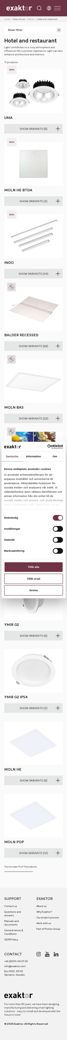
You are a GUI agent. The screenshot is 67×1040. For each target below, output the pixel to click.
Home (7, 19)
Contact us (10, 906)
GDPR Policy (11, 939)
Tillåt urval (33, 578)
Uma (8, 117)
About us (41, 906)
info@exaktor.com (15, 966)
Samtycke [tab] (12, 456)
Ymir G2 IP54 (16, 697)
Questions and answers (12, 913)
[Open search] (39, 8)
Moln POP (14, 842)
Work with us (43, 923)
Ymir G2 (11, 624)
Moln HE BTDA (18, 190)
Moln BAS (14, 407)
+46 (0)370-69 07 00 (16, 961)
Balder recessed (21, 335)
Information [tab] (33, 456)
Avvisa (33, 590)
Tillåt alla (33, 566)
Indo (9, 262)
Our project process (47, 917)
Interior (30, 19)
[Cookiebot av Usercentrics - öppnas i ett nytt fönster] (48, 446)
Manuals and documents (11, 922)
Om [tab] (55, 456)
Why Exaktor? (44, 911)
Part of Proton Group (48, 928)
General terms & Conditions (13, 932)
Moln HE (12, 769)
